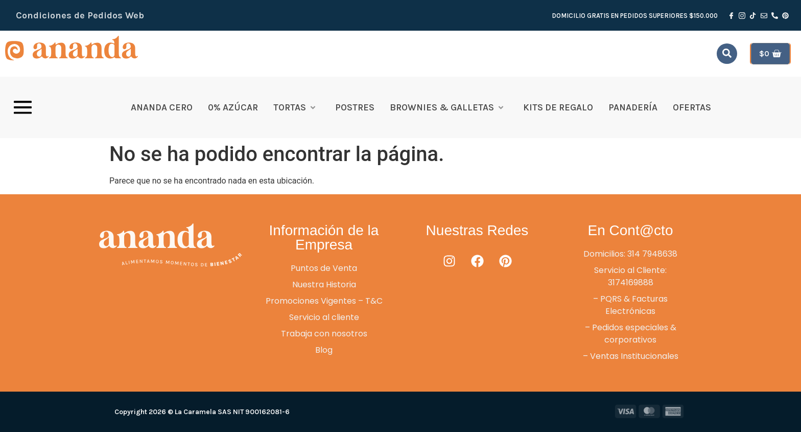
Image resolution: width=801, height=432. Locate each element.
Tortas (295, 107)
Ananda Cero (162, 107)
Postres (354, 107)
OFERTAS (692, 107)
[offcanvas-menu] (22, 107)
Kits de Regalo (558, 107)
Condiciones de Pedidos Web (80, 15)
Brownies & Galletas (447, 107)
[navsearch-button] (727, 53)
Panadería (632, 107)
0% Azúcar (233, 107)
